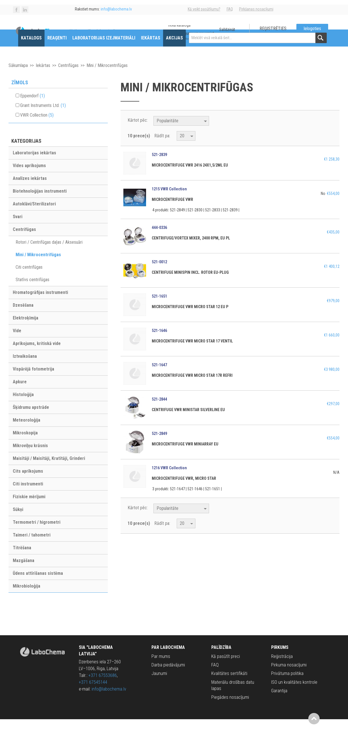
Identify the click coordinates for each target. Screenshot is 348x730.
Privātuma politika (287, 684)
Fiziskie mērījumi (29, 507)
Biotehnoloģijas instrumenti (40, 202)
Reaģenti (57, 48)
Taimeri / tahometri (31, 545)
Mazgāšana (23, 571)
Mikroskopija (25, 443)
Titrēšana (22, 558)
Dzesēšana (23, 316)
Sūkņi (18, 520)
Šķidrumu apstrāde (31, 418)
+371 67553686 (102, 686)
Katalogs (31, 48)
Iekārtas (150, 48)
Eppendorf (32, 106)
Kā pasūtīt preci (225, 667)
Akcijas (174, 48)
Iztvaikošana (25, 367)
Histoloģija (23, 405)
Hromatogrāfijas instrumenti (40, 303)
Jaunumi (159, 684)
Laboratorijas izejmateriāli (103, 48)
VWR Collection (37, 126)
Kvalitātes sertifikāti (229, 684)
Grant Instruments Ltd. (43, 116)
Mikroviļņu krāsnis (30, 456)
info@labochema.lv (109, 699)
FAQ (230, 9)
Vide (17, 341)
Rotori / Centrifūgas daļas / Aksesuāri (49, 253)
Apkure (20, 392)
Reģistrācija (282, 667)
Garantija (279, 701)
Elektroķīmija (25, 328)
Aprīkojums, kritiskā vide (37, 354)
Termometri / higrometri (36, 533)
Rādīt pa (161, 146)
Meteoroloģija (26, 431)
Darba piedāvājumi (168, 675)
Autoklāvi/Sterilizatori (34, 214)
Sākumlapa (18, 76)
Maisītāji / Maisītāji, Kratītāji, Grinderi (49, 469)
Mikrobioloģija (26, 596)
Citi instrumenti (28, 494)
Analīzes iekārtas (30, 189)
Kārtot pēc (137, 131)
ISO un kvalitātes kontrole (294, 693)
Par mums (160, 667)
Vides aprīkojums (29, 176)
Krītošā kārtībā (214, 132)
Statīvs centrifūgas (32, 290)
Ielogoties (312, 28)
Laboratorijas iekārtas (34, 163)
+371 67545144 (93, 693)
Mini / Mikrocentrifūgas (38, 265)
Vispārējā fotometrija (33, 379)
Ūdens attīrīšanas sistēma (38, 584)
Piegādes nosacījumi (230, 708)
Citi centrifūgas (29, 278)
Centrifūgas (68, 76)
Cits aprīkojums (28, 482)
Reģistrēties (273, 28)
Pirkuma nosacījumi (289, 675)
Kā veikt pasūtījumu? (204, 9)
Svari (17, 227)
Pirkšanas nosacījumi (256, 9)
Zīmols (19, 93)
